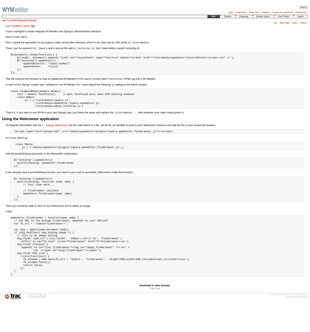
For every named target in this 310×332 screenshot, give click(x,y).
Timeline (227, 16)
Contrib (11, 20)
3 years (26, 25)
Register (265, 12)
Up (275, 23)
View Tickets (283, 16)
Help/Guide (241, 12)
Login (230, 12)
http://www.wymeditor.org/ (296, 326)
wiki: (4, 20)
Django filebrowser (54, 134)
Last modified (13, 25)
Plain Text (155, 318)
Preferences (301, 12)
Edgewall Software (38, 326)
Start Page (284, 23)
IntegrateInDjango (26, 20)
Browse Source (263, 16)
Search (300, 16)
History (303, 23)
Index (294, 23)
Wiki (213, 16)
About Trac (254, 12)
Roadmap (244, 16)
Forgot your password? (282, 12)
